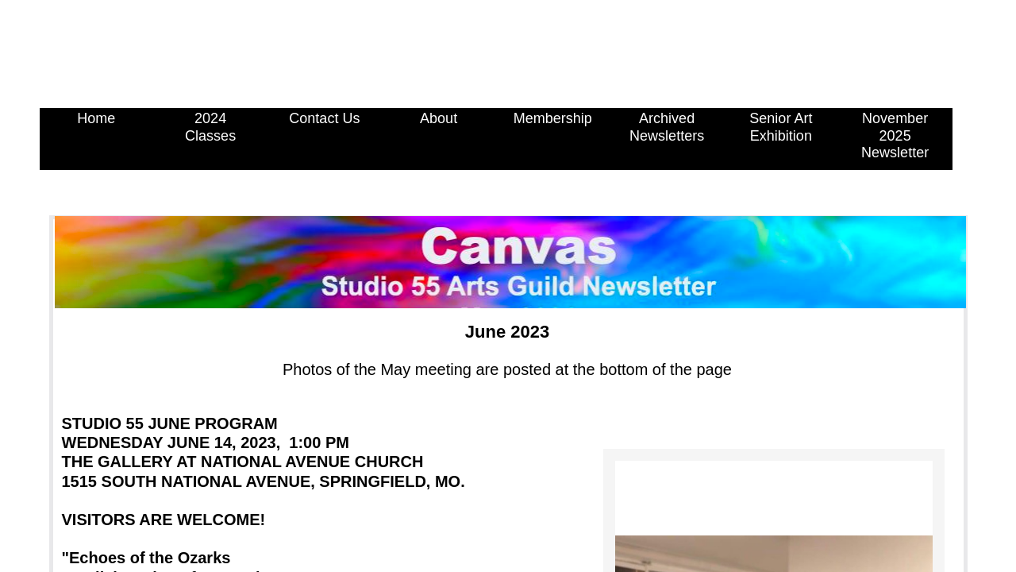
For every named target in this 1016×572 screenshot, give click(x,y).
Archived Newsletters (666, 127)
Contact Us (324, 118)
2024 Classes (210, 127)
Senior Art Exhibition (780, 127)
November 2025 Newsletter (895, 135)
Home (96, 118)
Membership (553, 118)
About (438, 118)
